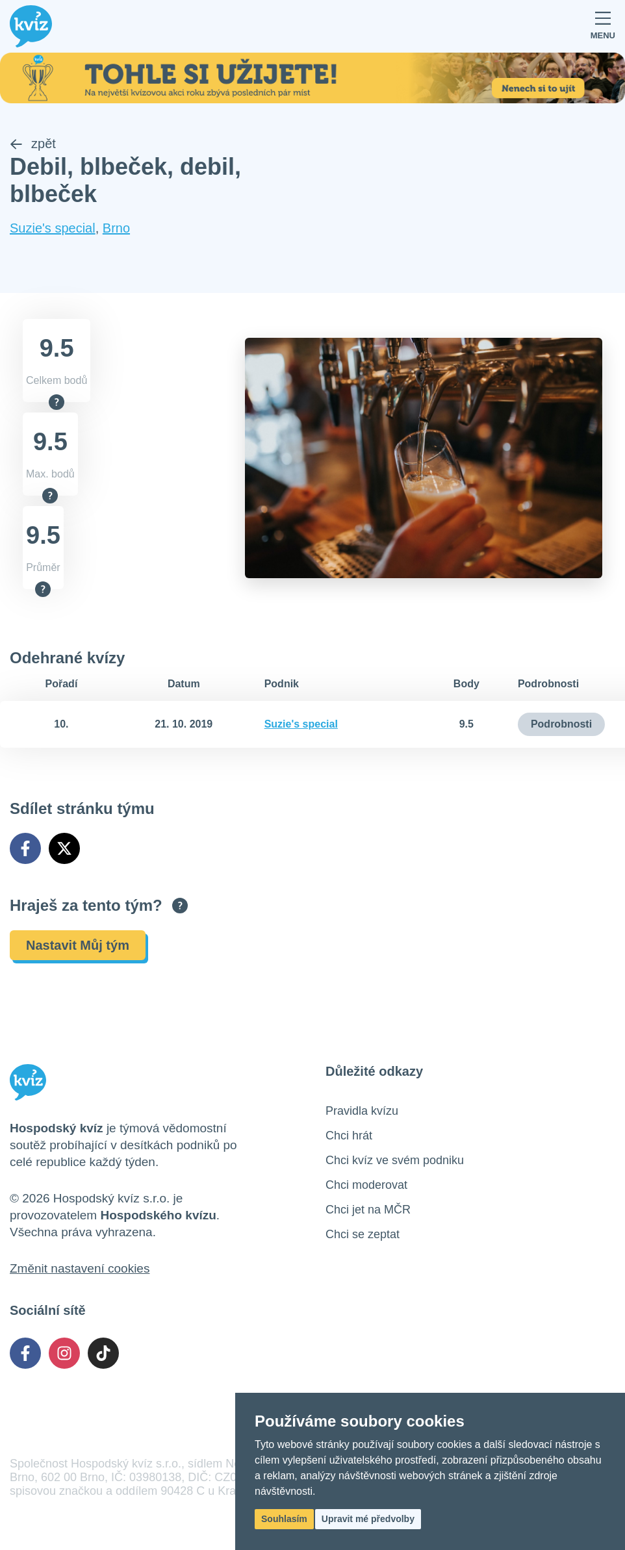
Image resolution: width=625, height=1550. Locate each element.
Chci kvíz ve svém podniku (394, 1160)
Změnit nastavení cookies (79, 1268)
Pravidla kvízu (361, 1110)
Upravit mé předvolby (368, 1519)
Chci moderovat (366, 1184)
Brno (116, 228)
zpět (33, 143)
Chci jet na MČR (368, 1209)
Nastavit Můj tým (77, 945)
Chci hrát (348, 1135)
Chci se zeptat (362, 1234)
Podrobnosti (561, 724)
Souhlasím (284, 1519)
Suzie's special (53, 228)
